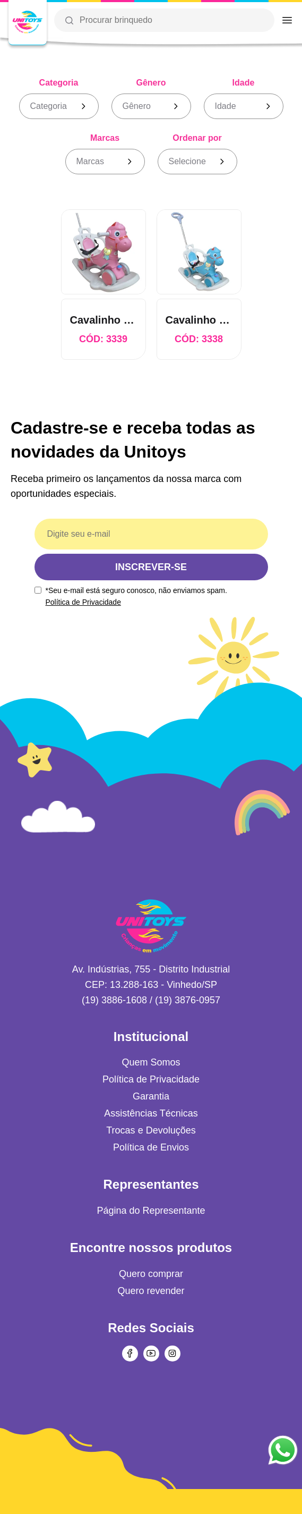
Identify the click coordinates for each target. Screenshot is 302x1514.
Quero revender (150, 1290)
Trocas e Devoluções (150, 1130)
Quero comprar (151, 1273)
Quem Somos (151, 1062)
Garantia (151, 1096)
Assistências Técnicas (151, 1113)
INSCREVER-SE (151, 567)
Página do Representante (151, 1210)
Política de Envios (151, 1147)
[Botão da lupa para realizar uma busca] (69, 20)
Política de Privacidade (83, 602)
